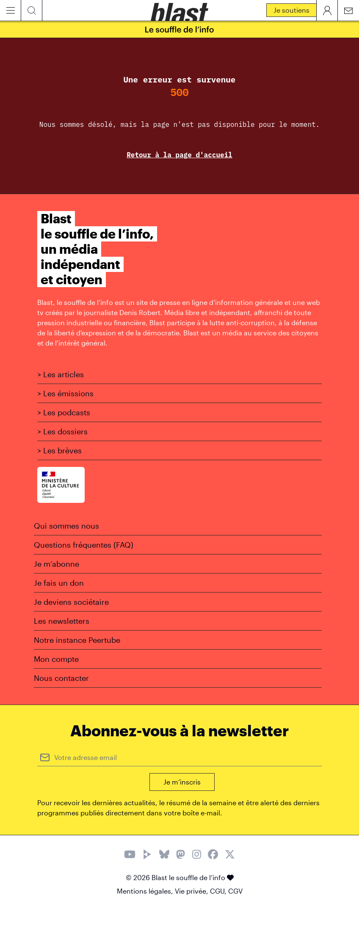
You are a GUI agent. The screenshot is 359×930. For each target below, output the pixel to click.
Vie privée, (192, 891)
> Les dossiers (62, 431)
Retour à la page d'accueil (179, 155)
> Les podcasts (63, 412)
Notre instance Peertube (77, 640)
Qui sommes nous (66, 525)
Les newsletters (61, 620)
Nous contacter (61, 678)
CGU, (219, 891)
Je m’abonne (56, 563)
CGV (235, 891)
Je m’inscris (182, 782)
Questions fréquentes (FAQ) (83, 544)
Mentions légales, (146, 891)
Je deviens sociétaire (71, 601)
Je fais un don (59, 582)
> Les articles (60, 374)
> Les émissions (65, 393)
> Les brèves (59, 450)
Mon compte (56, 659)
